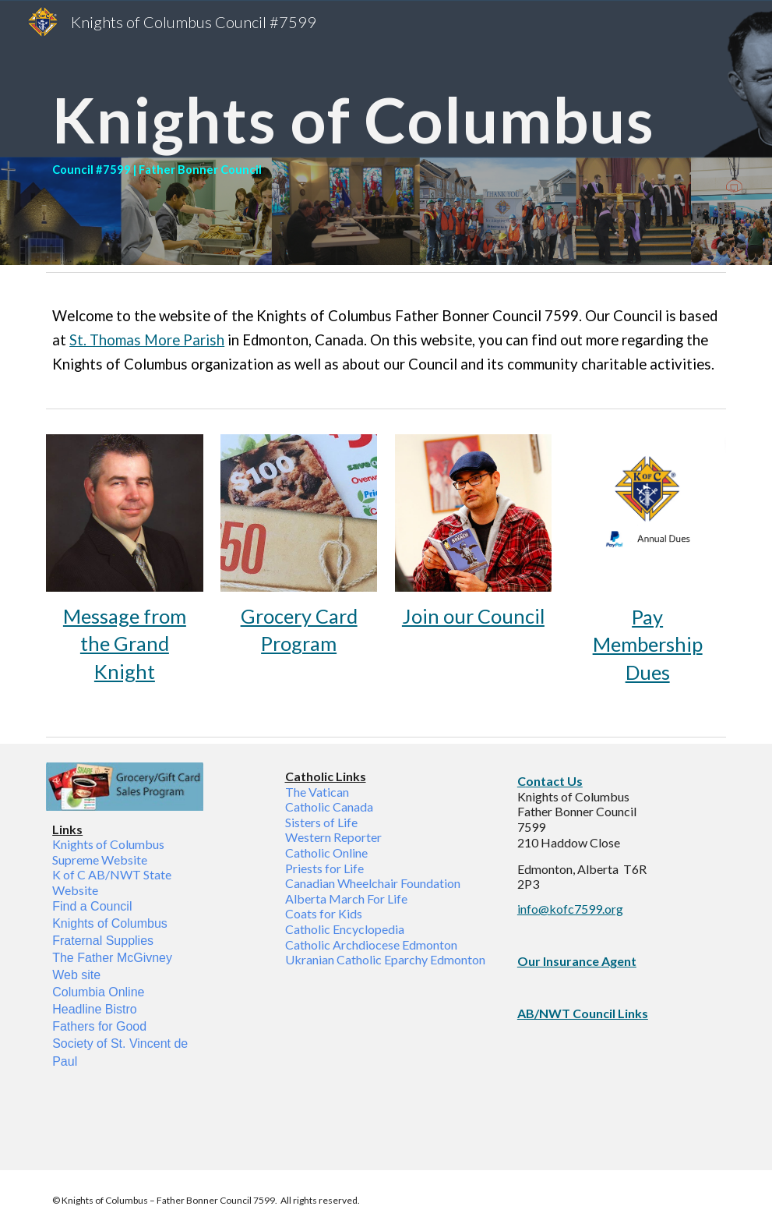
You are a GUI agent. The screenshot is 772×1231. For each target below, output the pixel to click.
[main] (386, 132)
